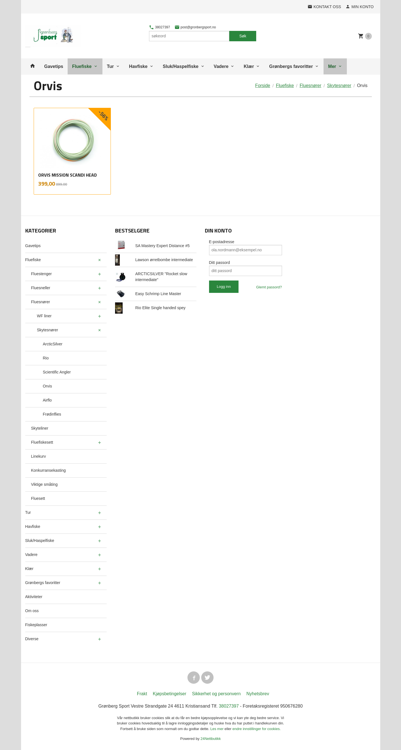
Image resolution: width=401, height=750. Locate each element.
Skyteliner (39, 428)
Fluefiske (81, 66)
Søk (242, 36)
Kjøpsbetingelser (169, 693)
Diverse (31, 639)
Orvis (47, 386)
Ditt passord (219, 262)
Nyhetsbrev (257, 693)
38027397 (159, 27)
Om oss (32, 610)
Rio (46, 358)
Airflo (47, 400)
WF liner (44, 316)
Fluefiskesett (42, 442)
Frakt (142, 693)
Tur (110, 66)
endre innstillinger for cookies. (256, 729)
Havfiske (138, 66)
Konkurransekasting (48, 470)
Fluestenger (41, 274)
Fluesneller (40, 288)
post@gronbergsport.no (195, 27)
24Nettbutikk (211, 739)
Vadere (221, 66)
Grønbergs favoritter (291, 66)
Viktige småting (44, 484)
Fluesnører (40, 302)
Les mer (217, 729)
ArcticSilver (53, 344)
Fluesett (38, 498)
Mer (332, 66)
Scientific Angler (57, 372)
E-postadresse (221, 242)
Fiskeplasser (36, 625)
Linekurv (38, 456)
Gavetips (53, 66)
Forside (262, 85)
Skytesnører (47, 330)
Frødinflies (52, 414)
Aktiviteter (33, 596)
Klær (249, 66)
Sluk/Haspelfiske (180, 66)
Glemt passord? (269, 287)
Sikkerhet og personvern (216, 693)
